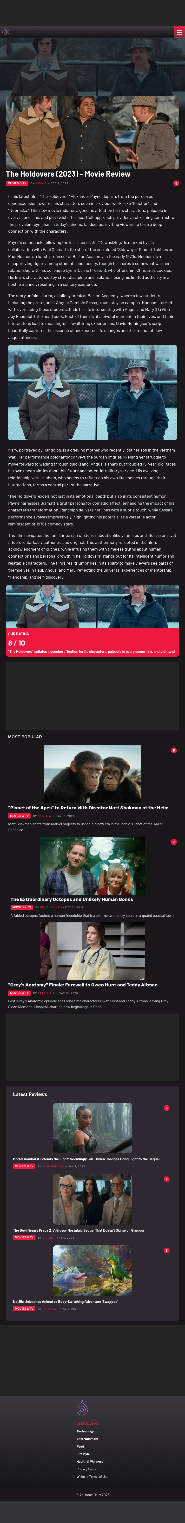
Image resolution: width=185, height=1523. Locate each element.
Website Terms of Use (92, 1476)
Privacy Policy (87, 1469)
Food (80, 1446)
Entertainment (87, 1439)
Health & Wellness (90, 1461)
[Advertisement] (48, 12)
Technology (85, 1431)
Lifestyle (83, 1454)
